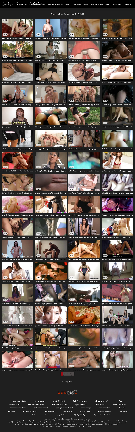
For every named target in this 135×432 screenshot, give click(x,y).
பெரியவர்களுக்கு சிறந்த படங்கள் (58, 4)
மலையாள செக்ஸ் (30, 415)
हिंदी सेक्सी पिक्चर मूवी (30, 411)
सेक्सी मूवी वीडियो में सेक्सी (64, 408)
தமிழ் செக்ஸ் (61, 415)
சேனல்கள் (128, 4)
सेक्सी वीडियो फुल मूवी (41, 408)
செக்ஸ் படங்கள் (40, 401)
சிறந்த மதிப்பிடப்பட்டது (80, 4)
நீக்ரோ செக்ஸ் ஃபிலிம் (53, 426)
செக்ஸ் (47, 415)
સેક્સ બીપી (122, 408)
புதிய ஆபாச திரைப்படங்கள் (100, 4)
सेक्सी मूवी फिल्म (85, 411)
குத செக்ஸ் (11, 411)
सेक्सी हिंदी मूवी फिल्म (80, 401)
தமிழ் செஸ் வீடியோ (19, 401)
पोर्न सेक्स (119, 401)
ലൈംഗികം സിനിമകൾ (104, 411)
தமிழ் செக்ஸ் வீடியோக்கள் (101, 415)
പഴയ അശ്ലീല (123, 411)
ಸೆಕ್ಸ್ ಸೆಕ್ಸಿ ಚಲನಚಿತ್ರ (79, 415)
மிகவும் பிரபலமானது (37, 4)
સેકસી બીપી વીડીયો (59, 401)
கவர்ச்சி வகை (117, 4)
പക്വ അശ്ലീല (100, 404)
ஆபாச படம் (67, 411)
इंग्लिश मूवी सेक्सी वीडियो (18, 408)
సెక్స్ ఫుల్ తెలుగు (50, 411)
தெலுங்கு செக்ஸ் (14, 404)
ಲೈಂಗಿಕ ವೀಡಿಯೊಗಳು (81, 404)
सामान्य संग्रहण (86, 408)
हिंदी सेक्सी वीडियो (104, 408)
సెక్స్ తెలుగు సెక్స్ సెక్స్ (101, 401)
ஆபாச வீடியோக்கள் (119, 404)
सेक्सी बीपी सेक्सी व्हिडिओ (36, 404)
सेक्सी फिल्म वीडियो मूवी (59, 404)
